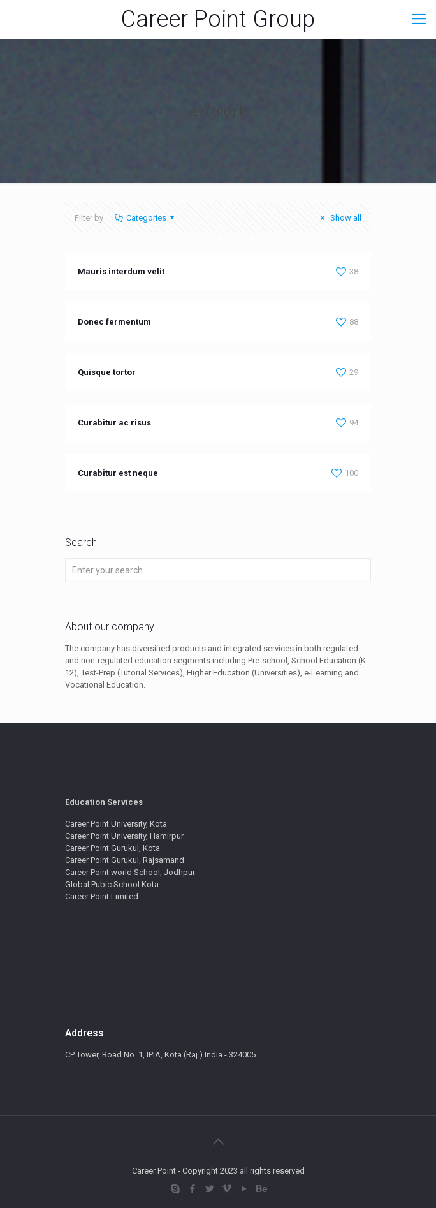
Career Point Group (218, 19)
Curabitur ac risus (114, 422)
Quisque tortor (107, 372)
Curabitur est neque (118, 473)
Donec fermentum (114, 322)
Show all (339, 218)
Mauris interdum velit (121, 271)
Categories (145, 218)
